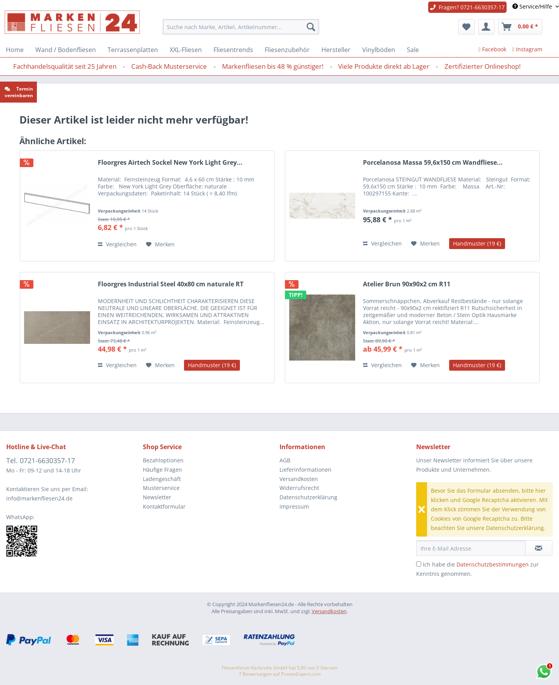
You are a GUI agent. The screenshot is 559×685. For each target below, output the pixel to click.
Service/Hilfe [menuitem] (533, 6)
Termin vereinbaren (19, 92)
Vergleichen (117, 244)
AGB (285, 460)
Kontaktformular (164, 506)
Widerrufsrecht (299, 488)
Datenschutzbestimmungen (493, 564)
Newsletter (157, 497)
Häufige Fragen (162, 469)
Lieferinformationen (306, 469)
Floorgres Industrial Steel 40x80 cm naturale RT (170, 284)
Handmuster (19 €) (477, 243)
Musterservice (161, 488)
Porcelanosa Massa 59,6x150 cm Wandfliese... (433, 163)
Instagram (527, 49)
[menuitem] (241, 27)
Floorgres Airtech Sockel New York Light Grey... (170, 163)
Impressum (294, 506)
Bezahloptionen (163, 460)
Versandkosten (299, 479)
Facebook (492, 49)
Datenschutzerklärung (308, 497)
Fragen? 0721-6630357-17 (467, 7)
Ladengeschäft (162, 479)
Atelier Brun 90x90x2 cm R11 (406, 284)
